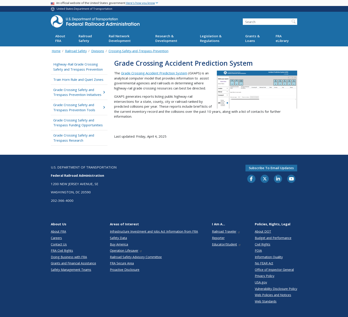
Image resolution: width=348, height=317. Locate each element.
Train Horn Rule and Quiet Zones (78, 79)
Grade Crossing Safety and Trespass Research (73, 138)
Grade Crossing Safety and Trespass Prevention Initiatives (79, 92)
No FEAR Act (264, 263)
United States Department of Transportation (84, 9)
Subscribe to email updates (271, 168)
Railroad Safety (85, 38)
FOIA (258, 250)
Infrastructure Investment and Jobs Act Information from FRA (154, 231)
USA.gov (261, 282)
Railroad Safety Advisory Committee (136, 257)
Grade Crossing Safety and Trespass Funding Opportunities (78, 122)
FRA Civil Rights (62, 250)
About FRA (60, 38)
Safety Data (118, 238)
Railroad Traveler (226, 231)
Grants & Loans (252, 38)
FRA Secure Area (122, 263)
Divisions (97, 51)
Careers (56, 238)
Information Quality (269, 257)
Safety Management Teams (71, 269)
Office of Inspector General (274, 269)
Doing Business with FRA (69, 257)
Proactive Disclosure (124, 269)
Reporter (218, 238)
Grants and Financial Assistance (73, 263)
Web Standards (266, 301)
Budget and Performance (273, 238)
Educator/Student (226, 244)
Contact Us (59, 244)
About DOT (263, 231)
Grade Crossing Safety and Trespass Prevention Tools (79, 107)
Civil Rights (262, 244)
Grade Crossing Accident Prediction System (154, 73)
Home (56, 51)
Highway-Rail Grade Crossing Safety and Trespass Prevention (78, 66)
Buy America (119, 244)
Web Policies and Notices (273, 295)
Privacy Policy (264, 276)
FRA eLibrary (282, 38)
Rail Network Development (120, 38)
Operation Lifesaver (126, 250)
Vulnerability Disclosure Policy (276, 289)
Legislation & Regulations (210, 38)
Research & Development (166, 38)
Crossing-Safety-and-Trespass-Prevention (138, 51)
